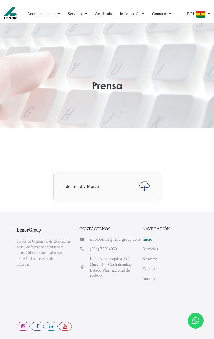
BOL (198, 14)
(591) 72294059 (103, 249)
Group (29, 230)
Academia (103, 14)
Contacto (161, 14)
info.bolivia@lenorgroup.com (115, 239)
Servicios (77, 14)
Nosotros (150, 259)
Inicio (147, 239)
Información (132, 14)
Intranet (149, 279)
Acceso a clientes (43, 14)
